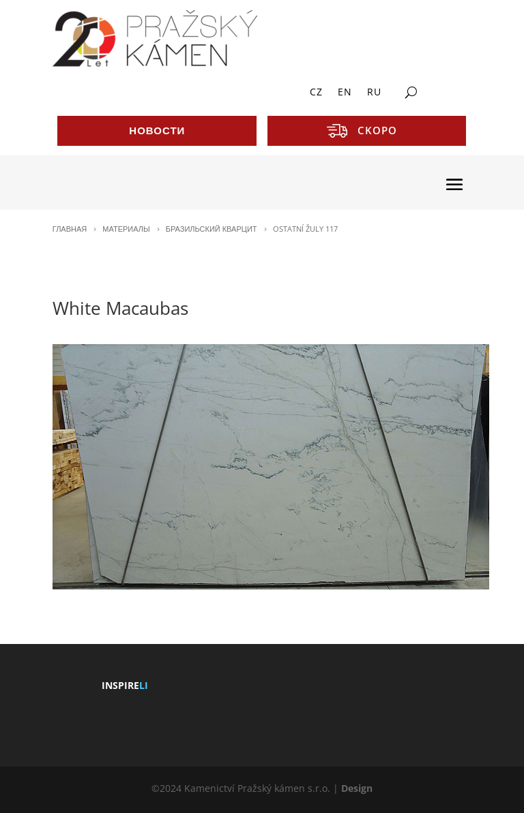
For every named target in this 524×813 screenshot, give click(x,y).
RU (374, 92)
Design (357, 788)
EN (345, 92)
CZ (316, 92)
